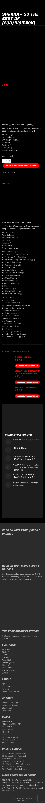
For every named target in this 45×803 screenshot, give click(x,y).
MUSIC (13, 172)
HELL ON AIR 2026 (20, 448)
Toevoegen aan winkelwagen (21, 165)
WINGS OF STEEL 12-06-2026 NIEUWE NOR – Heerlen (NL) (24, 475)
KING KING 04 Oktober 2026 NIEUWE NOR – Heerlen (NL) (24, 458)
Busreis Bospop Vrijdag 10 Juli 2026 (26, 440)
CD (10, 172)
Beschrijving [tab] (6, 183)
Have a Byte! (25, 800)
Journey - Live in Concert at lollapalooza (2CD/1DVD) (27, 372)
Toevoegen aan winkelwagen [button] (27, 366)
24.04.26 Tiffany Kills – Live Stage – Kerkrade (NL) (26, 484)
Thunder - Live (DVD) (23, 357)
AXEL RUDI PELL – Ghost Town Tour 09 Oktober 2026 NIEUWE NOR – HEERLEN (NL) (26, 467)
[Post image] (8, 442)
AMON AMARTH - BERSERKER (26, 387)
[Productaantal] (6, 161)
